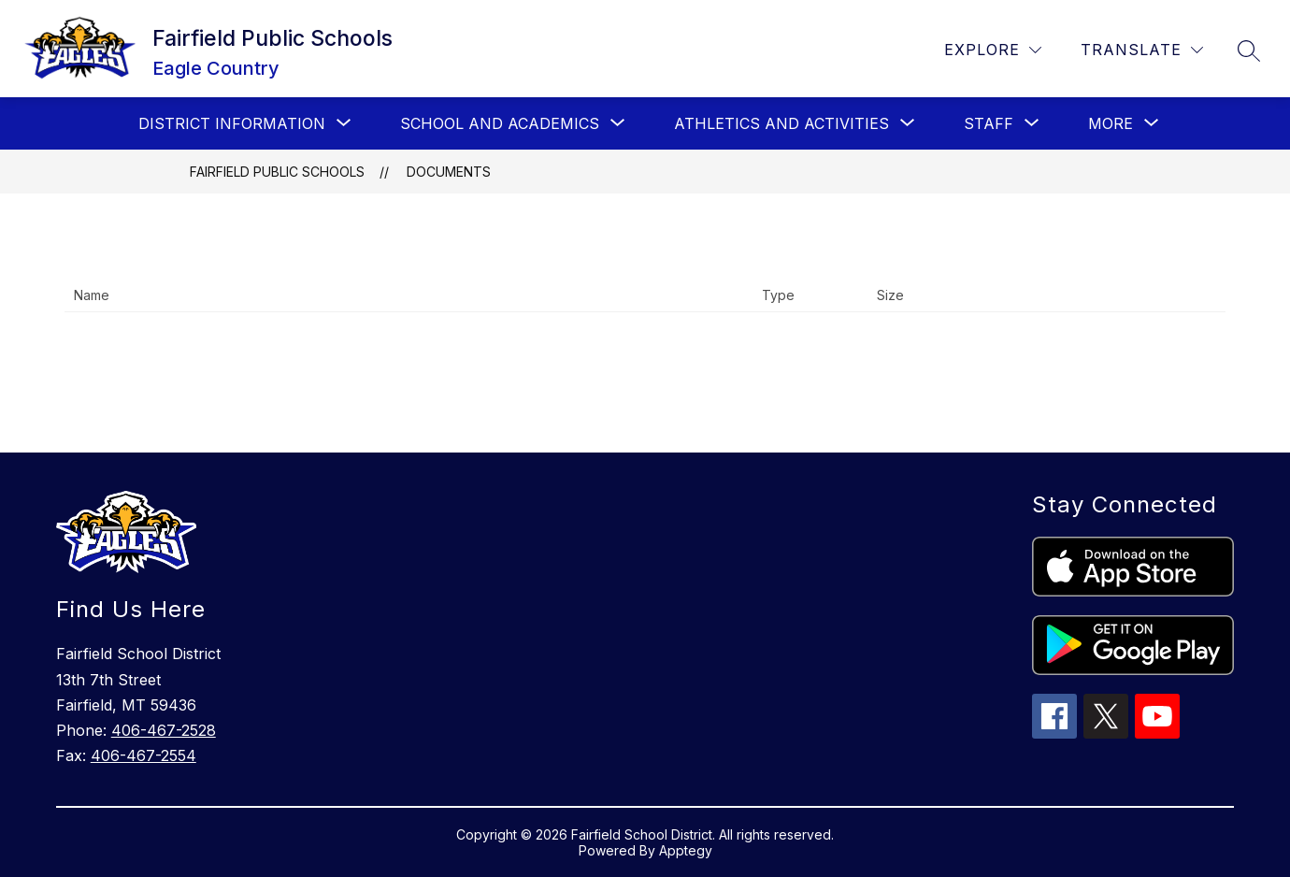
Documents (449, 172)
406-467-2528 (163, 730)
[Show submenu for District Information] (231, 123)
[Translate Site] (1142, 50)
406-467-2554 (143, 755)
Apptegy (685, 850)
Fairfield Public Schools (277, 172)
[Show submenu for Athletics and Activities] (781, 123)
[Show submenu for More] (1110, 123)
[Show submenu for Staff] (988, 123)
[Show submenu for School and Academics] (499, 123)
